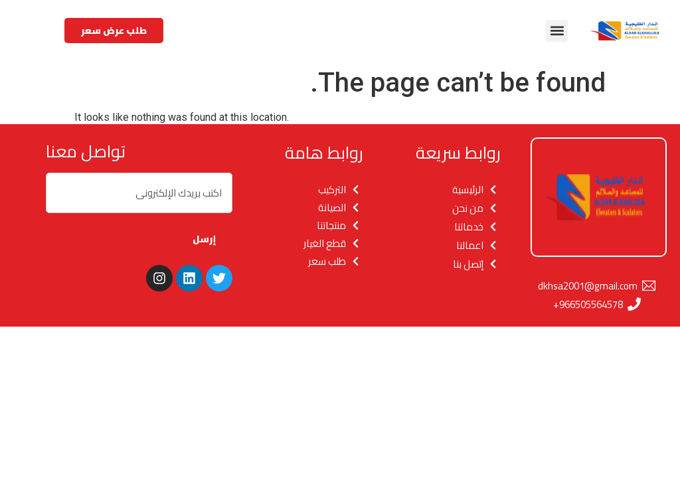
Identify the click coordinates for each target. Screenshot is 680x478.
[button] (557, 31)
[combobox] (139, 193)
